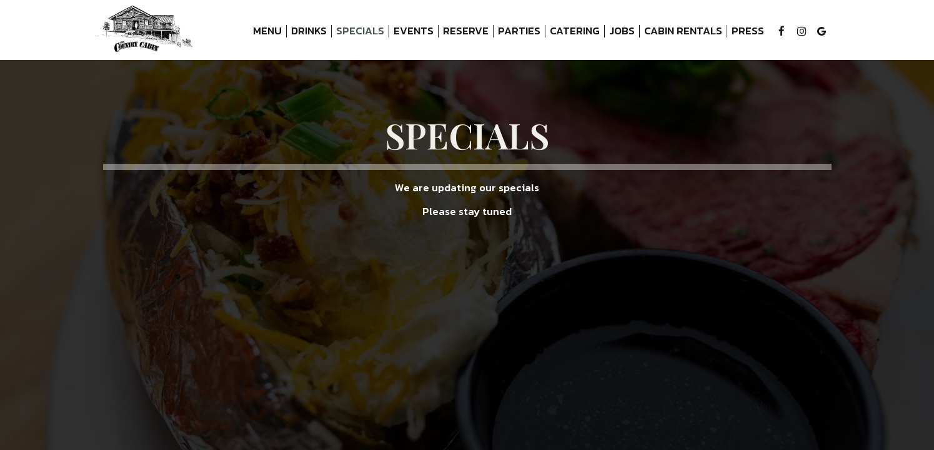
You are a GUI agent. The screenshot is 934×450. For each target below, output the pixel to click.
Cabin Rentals (681, 31)
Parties (519, 31)
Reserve (466, 31)
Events (414, 31)
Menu (267, 31)
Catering (575, 31)
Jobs (622, 31)
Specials (360, 31)
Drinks (309, 31)
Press (748, 31)
